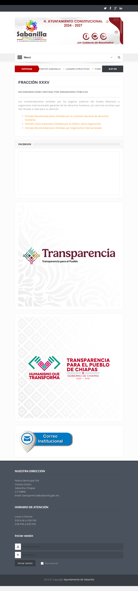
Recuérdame (49, 563)
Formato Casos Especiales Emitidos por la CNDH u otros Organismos (63, 123)
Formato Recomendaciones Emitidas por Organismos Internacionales (63, 127)
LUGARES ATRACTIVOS (82, 69)
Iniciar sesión (25, 563)
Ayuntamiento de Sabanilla (79, 579)
